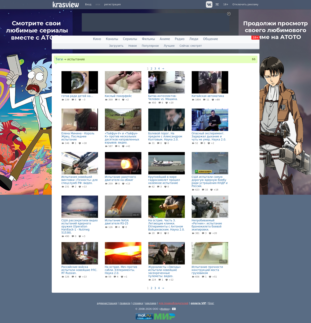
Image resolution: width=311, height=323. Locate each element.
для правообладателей (173, 303)
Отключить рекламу (245, 4)
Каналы (112, 39)
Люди (193, 39)
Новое (132, 45)
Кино (97, 39)
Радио (180, 39)
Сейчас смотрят (191, 45)
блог (211, 303)
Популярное (150, 45)
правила (124, 303)
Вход (88, 4)
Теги (59, 59)
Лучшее (169, 45)
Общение (210, 39)
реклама (150, 303)
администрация (107, 303)
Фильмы (148, 39)
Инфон (164, 309)
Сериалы (130, 39)
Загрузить (116, 45)
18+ (225, 4)
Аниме (165, 39)
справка (137, 303)
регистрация (112, 4)
